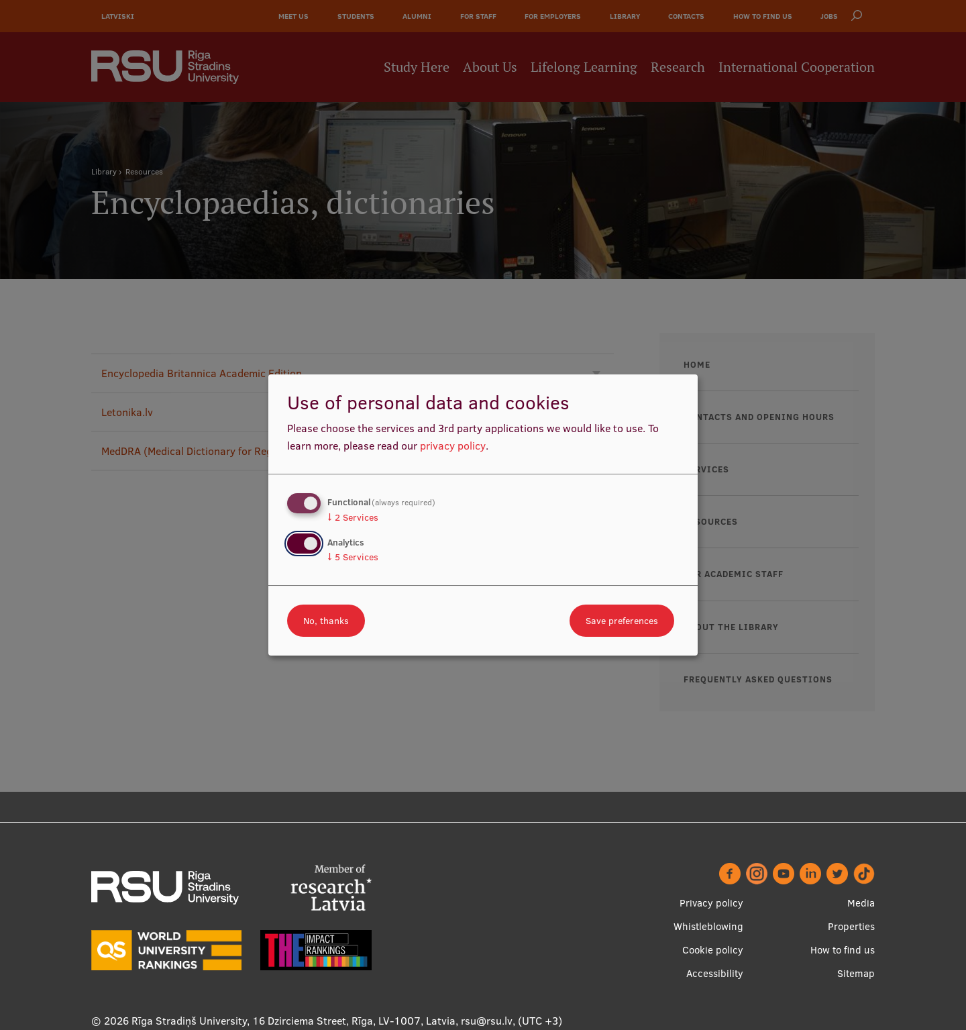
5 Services (352, 557)
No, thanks (326, 620)
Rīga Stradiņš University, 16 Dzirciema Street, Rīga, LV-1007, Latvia (293, 1020)
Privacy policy (711, 903)
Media (861, 903)
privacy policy (453, 445)
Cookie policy (712, 950)
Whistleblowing (708, 926)
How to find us (842, 950)
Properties (851, 926)
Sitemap (856, 973)
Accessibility (714, 973)
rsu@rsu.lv (487, 1020)
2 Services (352, 517)
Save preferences (622, 620)
